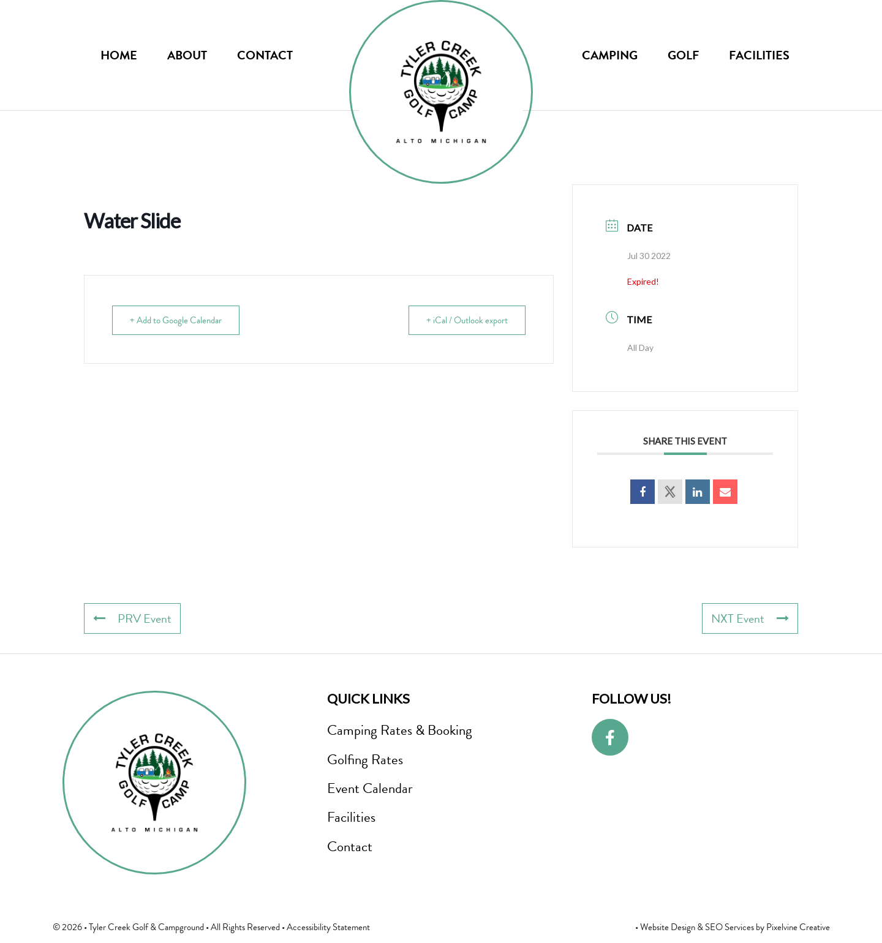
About (187, 55)
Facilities (759, 55)
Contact (265, 55)
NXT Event (750, 618)
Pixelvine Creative (798, 927)
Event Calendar (370, 788)
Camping (610, 55)
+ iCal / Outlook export (467, 320)
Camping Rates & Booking (399, 729)
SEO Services (729, 927)
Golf (683, 55)
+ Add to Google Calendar (176, 320)
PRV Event (132, 618)
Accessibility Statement (328, 927)
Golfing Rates (365, 759)
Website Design (667, 927)
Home (118, 55)
